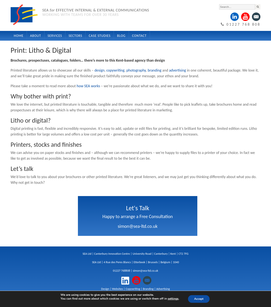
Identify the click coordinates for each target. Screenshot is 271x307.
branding (155, 70)
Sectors (75, 36)
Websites (117, 289)
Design (105, 289)
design (99, 70)
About (35, 36)
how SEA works (88, 86)
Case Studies (100, 36)
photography (136, 70)
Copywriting (133, 289)
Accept (198, 299)
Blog (121, 36)
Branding (148, 289)
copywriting (115, 70)
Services (55, 36)
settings (172, 299)
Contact (139, 36)
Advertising (163, 289)
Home (19, 36)
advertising (177, 70)
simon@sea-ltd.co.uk (138, 226)
